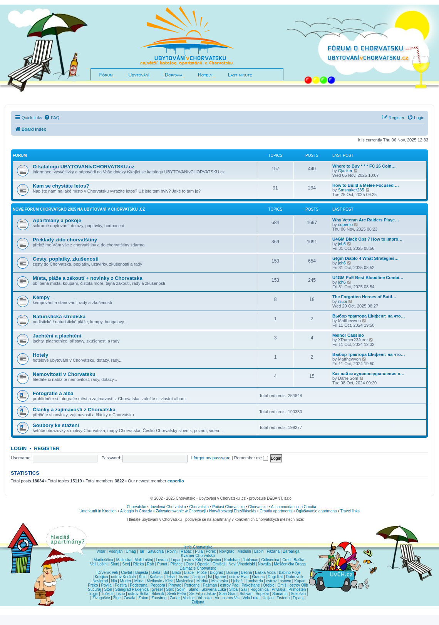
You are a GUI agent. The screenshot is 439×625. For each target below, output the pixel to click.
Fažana (273, 551)
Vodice (188, 598)
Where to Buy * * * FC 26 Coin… (363, 166)
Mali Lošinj (143, 560)
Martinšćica (103, 560)
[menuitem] (51, 117)
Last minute (240, 75)
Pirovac (174, 585)
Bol (166, 572)
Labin (258, 551)
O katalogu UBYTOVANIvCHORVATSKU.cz (83, 167)
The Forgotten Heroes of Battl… (364, 296)
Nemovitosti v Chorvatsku (64, 374)
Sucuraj (94, 589)
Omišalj (219, 564)
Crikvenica (270, 560)
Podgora (158, 585)
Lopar (176, 560)
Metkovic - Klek (160, 581)
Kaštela (156, 577)
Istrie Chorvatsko (197, 547)
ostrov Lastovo (278, 581)
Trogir (93, 594)
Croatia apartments (276, 511)
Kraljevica (212, 560)
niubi (342, 301)
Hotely (205, 75)
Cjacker (345, 170)
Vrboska (204, 598)
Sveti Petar (177, 594)
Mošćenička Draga (290, 564)
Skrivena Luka (213, 589)
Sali (244, 589)
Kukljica (101, 577)
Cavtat (126, 572)
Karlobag (232, 560)
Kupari (299, 581)
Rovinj (172, 551)
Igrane (220, 577)
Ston (108, 589)
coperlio (345, 224)
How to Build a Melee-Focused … (365, 185)
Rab (150, 564)
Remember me (251, 457)
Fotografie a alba (53, 393)
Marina (202, 581)
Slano (194, 589)
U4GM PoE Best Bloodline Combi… (368, 277)
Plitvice (176, 564)
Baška (299, 560)
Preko (93, 585)
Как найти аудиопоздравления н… (368, 373)
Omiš (281, 585)
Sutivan (246, 594)
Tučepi (107, 594)
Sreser (157, 589)
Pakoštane (250, 585)
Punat (162, 564)
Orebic (268, 585)
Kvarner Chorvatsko (198, 556)
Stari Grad (227, 594)
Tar (141, 551)
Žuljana (198, 602)
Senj (126, 564)
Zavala (129, 598)
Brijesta (141, 572)
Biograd (216, 572)
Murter (125, 581)
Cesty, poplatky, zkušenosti (66, 259)
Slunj (115, 564)
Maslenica (184, 581)
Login (19, 448)
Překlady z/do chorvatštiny (65, 240)
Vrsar (101, 551)
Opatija (203, 564)
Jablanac (250, 560)
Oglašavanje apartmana (316, 511)
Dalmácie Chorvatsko (197, 568)
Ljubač (236, 581)
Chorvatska (199, 507)
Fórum (106, 75)
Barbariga (291, 551)
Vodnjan (115, 551)
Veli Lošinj (98, 564)
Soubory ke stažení (56, 425)
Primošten (297, 589)
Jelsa (170, 577)
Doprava (173, 75)
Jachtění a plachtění (57, 336)
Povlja (106, 585)
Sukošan (298, 594)
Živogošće (101, 598)
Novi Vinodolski (241, 564)
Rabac (186, 551)
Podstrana (138, 585)
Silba (233, 589)
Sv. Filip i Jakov (202, 594)
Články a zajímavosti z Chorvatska (74, 409)
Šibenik (158, 594)
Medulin (244, 551)
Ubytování (138, 75)
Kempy (41, 297)
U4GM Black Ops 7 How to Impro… (367, 239)
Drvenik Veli (107, 572)
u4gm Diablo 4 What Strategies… (365, 258)
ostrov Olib (299, 585)
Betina (246, 572)
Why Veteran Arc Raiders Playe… (365, 220)
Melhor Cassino (348, 335)
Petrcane (191, 585)
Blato (176, 572)
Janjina (199, 577)
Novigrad (227, 551)
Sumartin (280, 594)
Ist (210, 577)
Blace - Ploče (195, 572)
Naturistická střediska (59, 316)
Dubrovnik (294, 577)
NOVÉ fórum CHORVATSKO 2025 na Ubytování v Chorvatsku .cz (79, 209)
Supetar (262, 594)
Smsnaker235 (351, 190)
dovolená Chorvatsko (168, 507)
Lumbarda (254, 581)
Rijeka (138, 564)
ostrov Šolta (138, 594)
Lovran (162, 560)
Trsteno (283, 598)
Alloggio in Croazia (136, 511)
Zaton (143, 598)
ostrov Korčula (123, 577)
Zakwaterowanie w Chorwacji (181, 511)
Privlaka (279, 589)
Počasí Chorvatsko (228, 507)
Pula (199, 551)
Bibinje (232, 572)
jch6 (342, 243)
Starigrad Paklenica (132, 589)
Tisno (120, 594)
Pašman (210, 585)
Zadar (175, 598)
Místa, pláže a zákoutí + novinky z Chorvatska (87, 278)
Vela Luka (251, 598)
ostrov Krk (192, 560)
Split (170, 589)
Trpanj (298, 598)
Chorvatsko (136, 507)
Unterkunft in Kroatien (98, 511)
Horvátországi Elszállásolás (232, 511)
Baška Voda (265, 572)
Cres (286, 560)
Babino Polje (289, 572)
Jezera (183, 577)
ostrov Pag (229, 585)
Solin (181, 589)
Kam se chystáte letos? (61, 186)
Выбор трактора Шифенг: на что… (368, 316)
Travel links (350, 511)
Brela (155, 572)
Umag (131, 551)
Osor (190, 564)
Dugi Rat (275, 577)
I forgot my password (211, 457)
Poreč (211, 551)
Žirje (117, 598)
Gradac (258, 577)
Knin (143, 577)
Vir (217, 598)
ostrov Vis (231, 598)
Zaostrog (158, 598)
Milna (139, 581)
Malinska (123, 560)
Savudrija (155, 551)
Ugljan (268, 598)
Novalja (264, 564)
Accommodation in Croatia (293, 507)
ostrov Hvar (239, 577)
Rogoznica (259, 589)
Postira (121, 585)
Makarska (219, 581)
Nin (114, 581)
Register (46, 448)
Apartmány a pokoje (57, 220)
